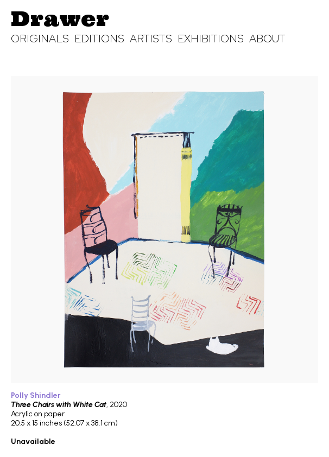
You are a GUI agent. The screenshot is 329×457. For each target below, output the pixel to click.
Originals (40, 38)
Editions (99, 38)
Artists (151, 38)
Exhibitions (211, 38)
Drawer (60, 18)
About (267, 38)
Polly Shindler (36, 395)
